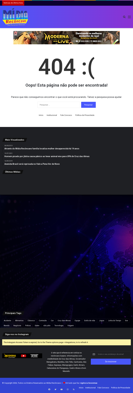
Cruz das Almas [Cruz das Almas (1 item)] (64, 321)
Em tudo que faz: (81, 383)
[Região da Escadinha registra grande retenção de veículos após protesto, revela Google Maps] (66, 284)
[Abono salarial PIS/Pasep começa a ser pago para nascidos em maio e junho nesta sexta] (23, 241)
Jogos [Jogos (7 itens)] (101, 321)
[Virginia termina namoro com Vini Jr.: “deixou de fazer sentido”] (110, 284)
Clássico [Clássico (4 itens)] (31, 321)
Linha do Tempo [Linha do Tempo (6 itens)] (114, 321)
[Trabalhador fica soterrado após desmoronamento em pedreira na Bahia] (110, 241)
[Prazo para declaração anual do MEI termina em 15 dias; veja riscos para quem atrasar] (23, 284)
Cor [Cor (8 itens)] (52, 321)
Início (41, 115)
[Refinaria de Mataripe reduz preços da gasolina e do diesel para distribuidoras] (110, 198)
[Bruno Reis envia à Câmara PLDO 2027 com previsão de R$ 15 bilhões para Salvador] (23, 198)
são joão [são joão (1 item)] (46, 326)
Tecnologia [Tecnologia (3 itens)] (58, 326)
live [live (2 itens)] (126, 321)
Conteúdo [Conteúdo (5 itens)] (43, 321)
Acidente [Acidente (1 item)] (7, 321)
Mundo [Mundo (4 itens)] (6, 326)
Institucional (52, 115)
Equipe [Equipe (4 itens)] (77, 321)
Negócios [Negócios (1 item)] (17, 326)
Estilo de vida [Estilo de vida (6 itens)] (89, 321)
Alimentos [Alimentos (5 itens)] (19, 321)
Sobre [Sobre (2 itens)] (37, 326)
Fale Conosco (66, 115)
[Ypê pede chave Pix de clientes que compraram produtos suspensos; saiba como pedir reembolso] (66, 198)
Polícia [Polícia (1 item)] (28, 326)
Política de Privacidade (84, 115)
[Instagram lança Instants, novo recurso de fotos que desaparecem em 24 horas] (66, 241)
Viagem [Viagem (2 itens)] (70, 326)
